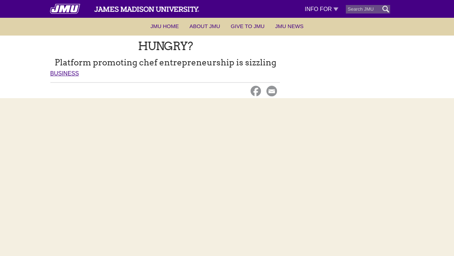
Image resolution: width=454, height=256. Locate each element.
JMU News (289, 26)
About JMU (204, 26)
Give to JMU (248, 26)
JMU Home (164, 26)
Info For (321, 9)
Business (64, 73)
